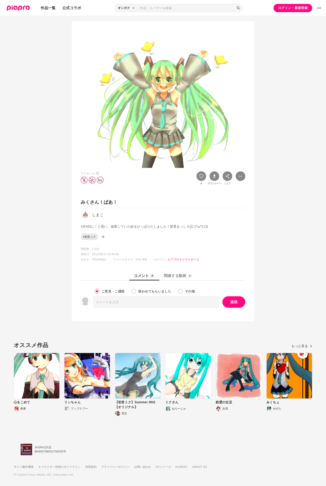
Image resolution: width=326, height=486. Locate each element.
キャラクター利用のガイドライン (59, 467)
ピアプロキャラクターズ (183, 259)
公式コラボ (71, 8)
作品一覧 (48, 8)
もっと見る (301, 346)
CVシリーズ (163, 467)
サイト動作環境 (23, 467)
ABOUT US (199, 467)
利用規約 (91, 467)
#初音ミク (89, 236)
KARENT (182, 467)
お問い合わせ (142, 467)
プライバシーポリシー (115, 467)
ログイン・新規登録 (293, 8)
